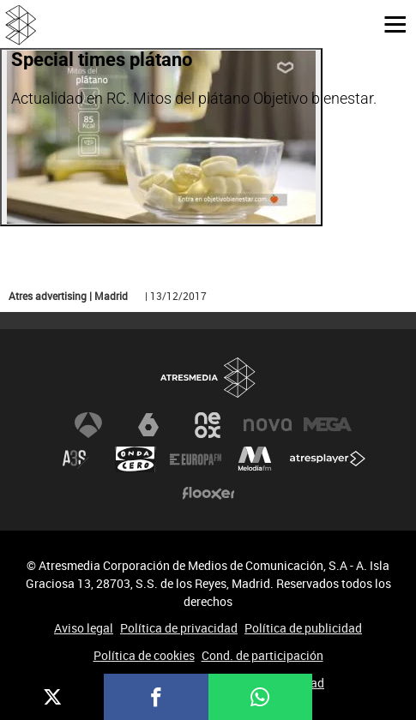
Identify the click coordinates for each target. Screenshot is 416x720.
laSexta (148, 425)
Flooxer (208, 494)
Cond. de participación (262, 655)
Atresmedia (208, 378)
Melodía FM (254, 459)
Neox (208, 425)
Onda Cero (135, 459)
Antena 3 (88, 425)
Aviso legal (83, 628)
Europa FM (195, 459)
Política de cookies (144, 655)
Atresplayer (327, 459)
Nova (267, 425)
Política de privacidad (179, 628)
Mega (327, 425)
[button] (388, 23)
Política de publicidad (303, 628)
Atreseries (75, 459)
